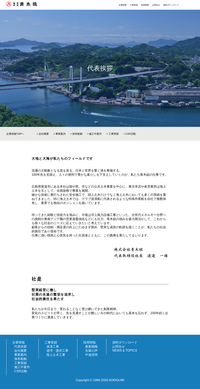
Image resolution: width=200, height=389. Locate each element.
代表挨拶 (20, 346)
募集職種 (91, 346)
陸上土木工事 (55, 354)
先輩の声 (91, 350)
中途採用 (91, 354)
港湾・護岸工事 (57, 350)
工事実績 (134, 5)
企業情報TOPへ (15, 135)
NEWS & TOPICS (124, 350)
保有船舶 (77, 135)
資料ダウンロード (171, 5)
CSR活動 (130, 135)
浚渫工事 (52, 346)
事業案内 (60, 135)
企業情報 (123, 5)
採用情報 (145, 5)
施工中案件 (95, 135)
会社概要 (44, 135)
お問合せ (156, 5)
